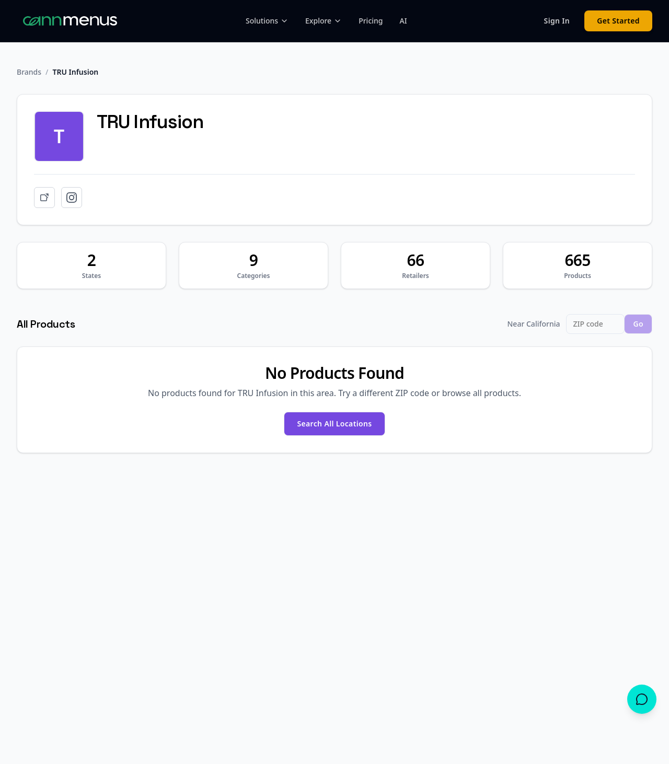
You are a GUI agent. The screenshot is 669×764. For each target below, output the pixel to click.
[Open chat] (641, 699)
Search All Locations (334, 424)
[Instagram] (71, 197)
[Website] (44, 197)
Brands (29, 72)
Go (638, 324)
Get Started (618, 21)
